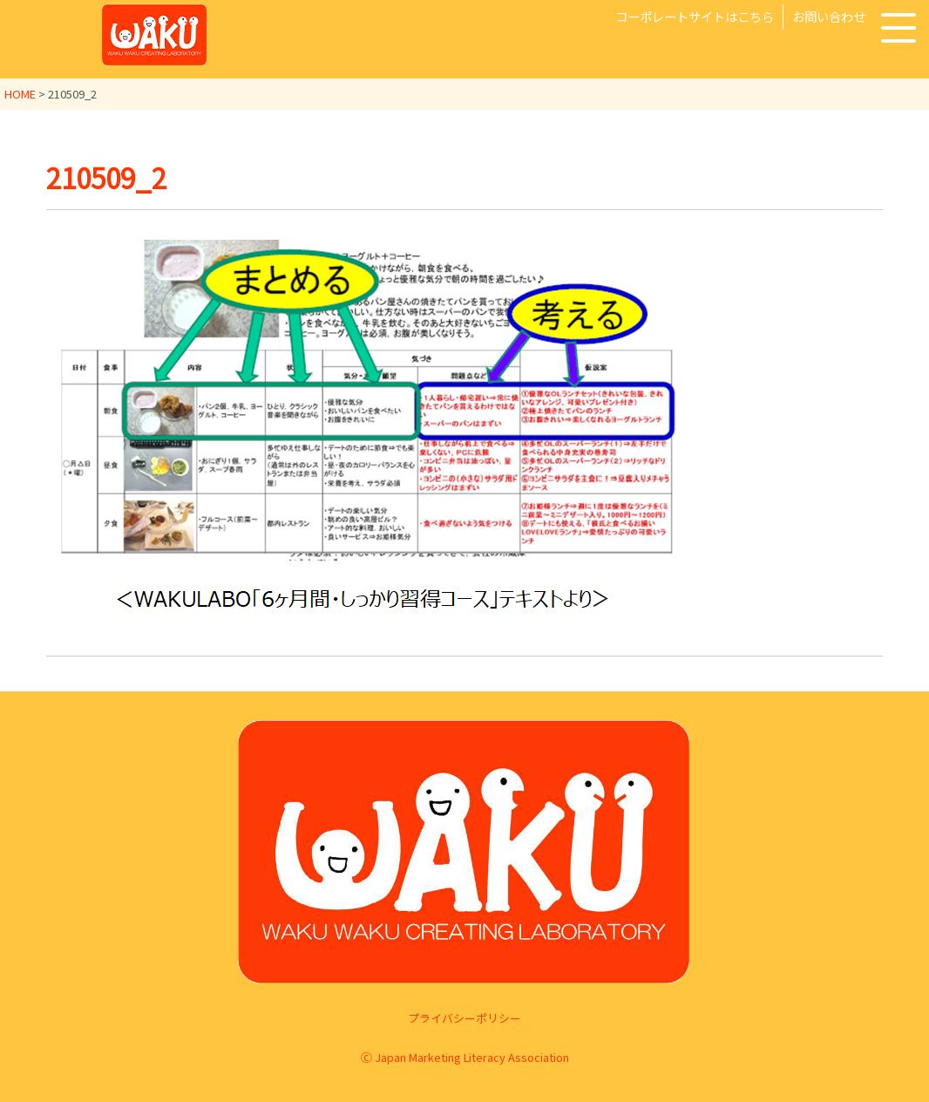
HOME (20, 93)
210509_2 (109, 177)
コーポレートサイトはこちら (694, 16)
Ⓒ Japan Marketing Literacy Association (465, 1056)
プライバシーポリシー (464, 1017)
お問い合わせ (828, 16)
